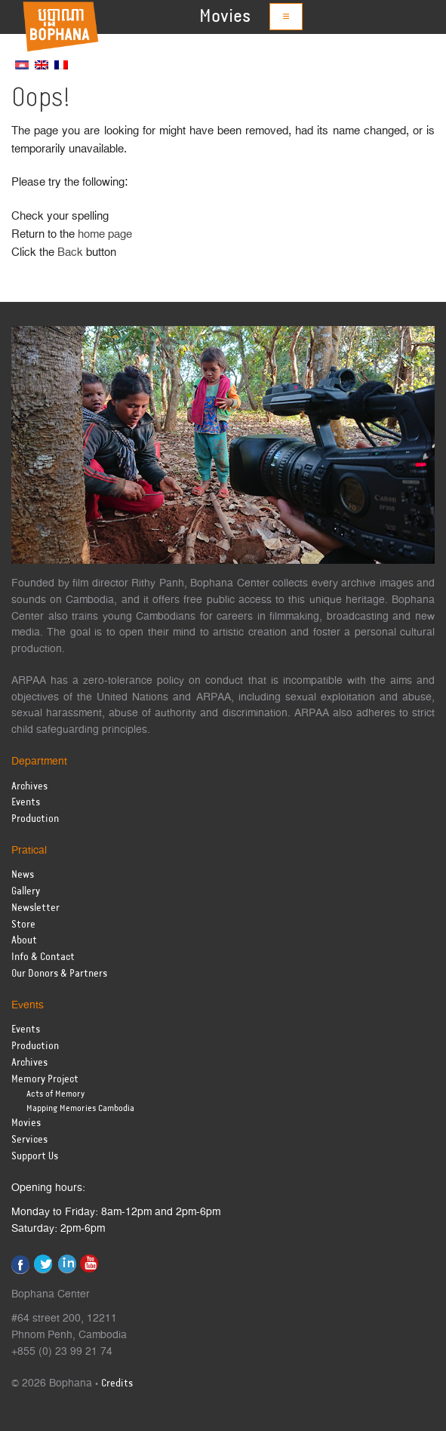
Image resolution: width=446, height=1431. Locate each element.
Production (35, 819)
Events (25, 803)
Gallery (25, 892)
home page (105, 234)
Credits (117, 1384)
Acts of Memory (55, 1094)
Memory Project (44, 1080)
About (24, 941)
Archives (29, 787)
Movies (225, 17)
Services (29, 1140)
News (22, 875)
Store (23, 925)
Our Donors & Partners (59, 974)
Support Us (34, 1157)
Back (70, 252)
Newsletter (35, 908)
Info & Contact (43, 957)
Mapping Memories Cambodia (80, 1108)
